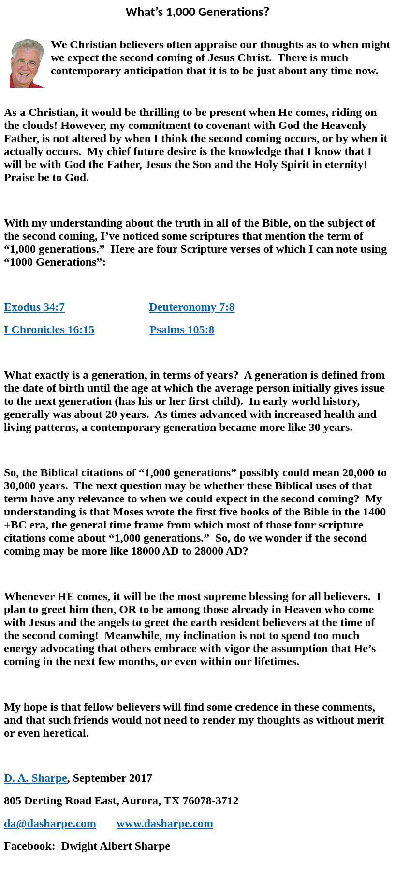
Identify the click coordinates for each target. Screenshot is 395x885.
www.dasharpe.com (165, 823)
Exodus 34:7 (34, 306)
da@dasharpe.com (50, 823)
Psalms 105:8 (182, 329)
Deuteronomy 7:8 (192, 306)
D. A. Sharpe (35, 777)
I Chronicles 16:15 (49, 329)
